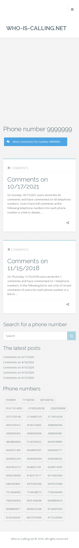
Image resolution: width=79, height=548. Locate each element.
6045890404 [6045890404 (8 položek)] (34, 459)
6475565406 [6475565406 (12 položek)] (34, 484)
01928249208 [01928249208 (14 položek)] (36, 408)
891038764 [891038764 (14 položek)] (47, 400)
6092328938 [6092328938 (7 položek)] (13, 475)
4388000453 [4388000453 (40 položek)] (13, 433)
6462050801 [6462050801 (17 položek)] (13, 484)
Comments (19, 168)
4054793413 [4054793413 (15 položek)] (13, 425)
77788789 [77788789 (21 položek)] (28, 400)
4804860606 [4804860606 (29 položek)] (13, 442)
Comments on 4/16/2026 (18, 362)
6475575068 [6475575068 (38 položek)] (55, 484)
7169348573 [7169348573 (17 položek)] (34, 492)
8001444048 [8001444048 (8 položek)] (34, 500)
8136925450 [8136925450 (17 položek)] (55, 509)
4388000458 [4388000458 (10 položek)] (34, 433)
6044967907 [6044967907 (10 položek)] (34, 450)
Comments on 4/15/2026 (18, 367)
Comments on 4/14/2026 (18, 372)
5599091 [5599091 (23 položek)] (11, 400)
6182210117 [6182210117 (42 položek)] (34, 475)
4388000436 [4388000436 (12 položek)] (55, 425)
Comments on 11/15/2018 (27, 264)
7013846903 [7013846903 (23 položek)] (13, 492)
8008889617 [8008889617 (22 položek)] (13, 509)
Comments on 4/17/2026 (18, 357)
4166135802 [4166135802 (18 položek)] (34, 425)
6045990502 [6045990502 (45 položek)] (55, 459)
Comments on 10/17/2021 (27, 183)
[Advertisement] (39, 81)
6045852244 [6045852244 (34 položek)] (13, 459)
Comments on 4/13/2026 (18, 378)
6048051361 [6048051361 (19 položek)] (34, 467)
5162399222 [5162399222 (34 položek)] (34, 442)
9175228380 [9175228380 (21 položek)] (55, 517)
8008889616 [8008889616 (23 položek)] (55, 500)
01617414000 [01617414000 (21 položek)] (14, 408)
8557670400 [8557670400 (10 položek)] (34, 517)
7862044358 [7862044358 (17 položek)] (13, 500)
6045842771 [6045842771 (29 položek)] (55, 450)
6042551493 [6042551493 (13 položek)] (13, 450)
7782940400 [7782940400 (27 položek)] (55, 492)
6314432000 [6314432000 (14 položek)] (55, 475)
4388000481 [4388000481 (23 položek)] (55, 433)
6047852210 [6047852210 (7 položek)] (13, 467)
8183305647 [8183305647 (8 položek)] (13, 517)
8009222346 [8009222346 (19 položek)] (34, 509)
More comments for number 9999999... (34, 142)
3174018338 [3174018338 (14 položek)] (55, 416)
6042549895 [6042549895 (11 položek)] (55, 442)
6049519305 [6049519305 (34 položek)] (55, 467)
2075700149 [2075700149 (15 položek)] (13, 416)
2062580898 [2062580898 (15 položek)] (58, 408)
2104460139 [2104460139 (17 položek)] (34, 416)
